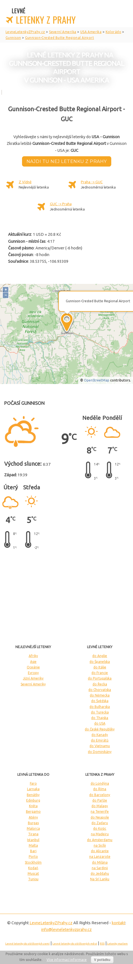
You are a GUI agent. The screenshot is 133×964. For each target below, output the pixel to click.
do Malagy (99, 806)
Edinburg (33, 800)
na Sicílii (100, 845)
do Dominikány (100, 752)
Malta (33, 845)
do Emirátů (99, 740)
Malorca (33, 828)
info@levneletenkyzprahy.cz (66, 929)
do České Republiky (100, 729)
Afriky (33, 656)
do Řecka (100, 684)
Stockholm (33, 862)
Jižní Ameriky (33, 678)
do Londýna (100, 783)
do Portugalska (100, 678)
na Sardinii (100, 868)
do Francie (99, 673)
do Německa (100, 695)
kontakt (118, 923)
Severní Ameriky (33, 684)
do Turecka (100, 712)
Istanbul (33, 840)
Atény (33, 817)
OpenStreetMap (96, 380)
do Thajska (99, 718)
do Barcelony (99, 795)
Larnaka (33, 789)
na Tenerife (100, 811)
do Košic (99, 828)
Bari (33, 851)
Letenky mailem (117, 943)
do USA (99, 723)
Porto (33, 856)
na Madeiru (100, 834)
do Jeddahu (100, 873)
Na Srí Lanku (99, 879)
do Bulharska (100, 706)
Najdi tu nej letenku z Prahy (66, 161)
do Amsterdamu (99, 840)
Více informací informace (67, 959)
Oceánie (33, 667)
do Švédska (99, 701)
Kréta (33, 806)
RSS (102, 943)
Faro (33, 783)
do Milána (100, 862)
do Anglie (99, 656)
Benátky (33, 795)
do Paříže (99, 800)
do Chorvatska (99, 690)
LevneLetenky (51, 923)
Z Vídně (25, 182)
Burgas (33, 823)
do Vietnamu (100, 746)
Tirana (33, 834)
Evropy (33, 673)
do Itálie (99, 667)
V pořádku (102, 960)
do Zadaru (99, 823)
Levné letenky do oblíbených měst (74, 943)
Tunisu (33, 879)
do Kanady (99, 735)
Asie (33, 661)
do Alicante (100, 851)
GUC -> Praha (61, 204)
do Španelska (100, 661)
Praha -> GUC (92, 182)
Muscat (33, 873)
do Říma (99, 789)
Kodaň (33, 868)
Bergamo (33, 811)
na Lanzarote (99, 856)
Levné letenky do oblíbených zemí (27, 943)
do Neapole (100, 817)
